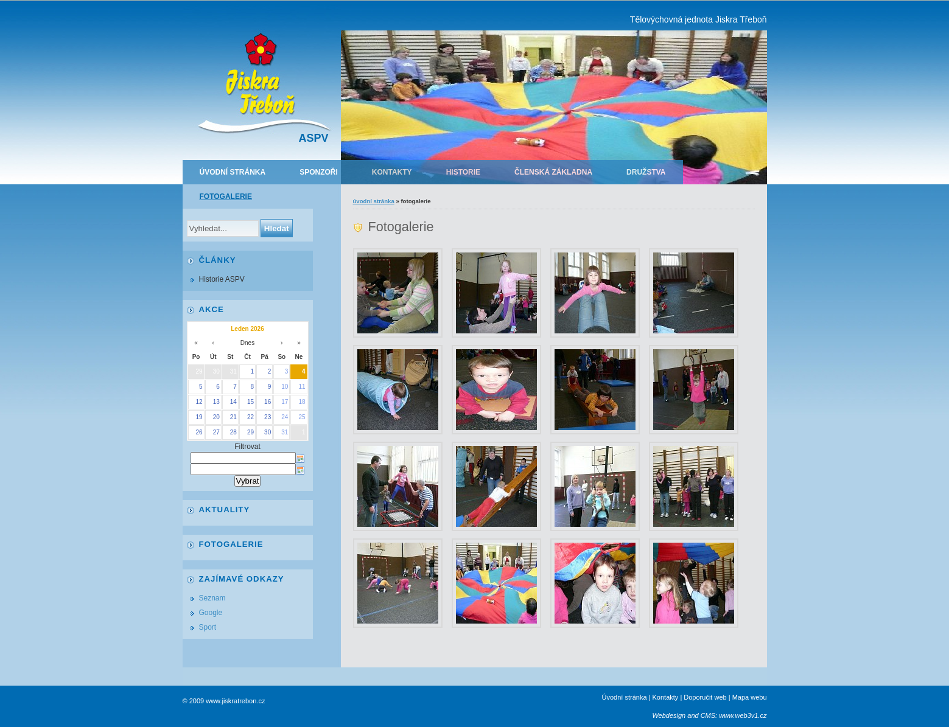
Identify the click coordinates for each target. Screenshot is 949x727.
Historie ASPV (222, 279)
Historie (463, 172)
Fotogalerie (226, 196)
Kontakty (392, 172)
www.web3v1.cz (742, 715)
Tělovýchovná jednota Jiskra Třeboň (698, 19)
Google (211, 612)
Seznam (212, 598)
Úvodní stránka (233, 172)
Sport (208, 627)
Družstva (645, 172)
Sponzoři (318, 172)
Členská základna (553, 172)
